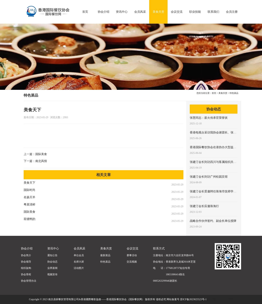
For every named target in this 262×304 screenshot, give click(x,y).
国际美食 (41, 154)
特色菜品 (234, 93)
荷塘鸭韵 (29, 219)
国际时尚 (29, 189)
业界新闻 (52, 268)
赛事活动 (132, 255)
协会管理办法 (28, 280)
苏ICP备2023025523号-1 (220, 299)
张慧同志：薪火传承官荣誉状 (209, 117)
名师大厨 (79, 261)
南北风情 (41, 161)
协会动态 (52, 261)
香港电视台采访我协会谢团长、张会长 (214, 132)
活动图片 (79, 268)
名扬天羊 (29, 197)
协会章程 (26, 274)
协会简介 (26, 255)
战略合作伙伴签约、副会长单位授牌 (213, 220)
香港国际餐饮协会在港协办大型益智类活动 (217, 147)
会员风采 (140, 11)
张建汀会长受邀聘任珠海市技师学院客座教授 (219, 191)
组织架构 (26, 268)
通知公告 (52, 255)
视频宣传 (52, 274)
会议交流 (176, 11)
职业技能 (195, 11)
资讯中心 (122, 11)
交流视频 (132, 261)
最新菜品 (105, 255)
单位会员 (79, 255)
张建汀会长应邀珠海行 (204, 206)
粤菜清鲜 (29, 204)
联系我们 (213, 11)
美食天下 (29, 182)
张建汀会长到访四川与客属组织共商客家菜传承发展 (223, 161)
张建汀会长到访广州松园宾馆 (209, 176)
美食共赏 (158, 11)
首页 (85, 11)
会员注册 (232, 11)
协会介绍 (103, 11)
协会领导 (26, 261)
